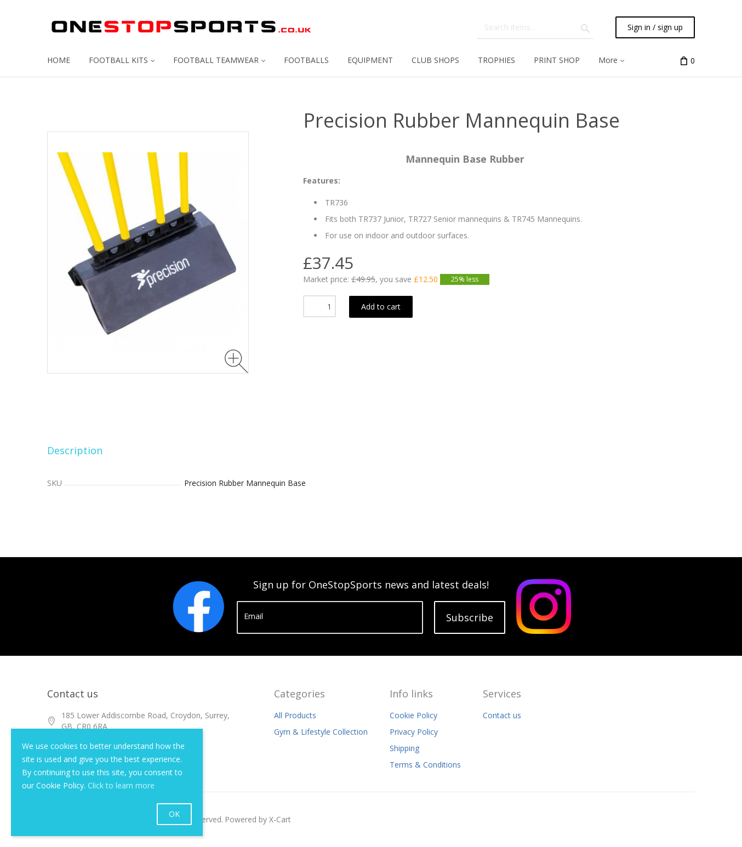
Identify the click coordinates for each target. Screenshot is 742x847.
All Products (295, 715)
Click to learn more (121, 785)
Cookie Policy (413, 715)
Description (74, 450)
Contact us (502, 715)
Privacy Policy (414, 731)
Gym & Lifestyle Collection (321, 731)
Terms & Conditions (425, 764)
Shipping (404, 748)
